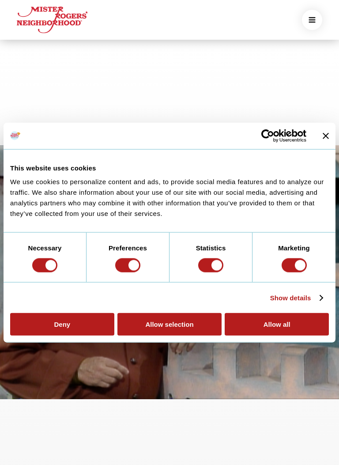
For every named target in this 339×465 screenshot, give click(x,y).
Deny (62, 324)
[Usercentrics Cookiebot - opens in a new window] (267, 135)
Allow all (277, 324)
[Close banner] (326, 135)
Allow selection (169, 324)
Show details (290, 297)
